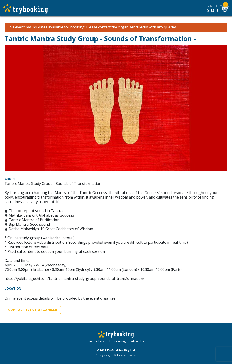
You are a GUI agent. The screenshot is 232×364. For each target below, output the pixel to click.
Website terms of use (125, 355)
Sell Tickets (96, 341)
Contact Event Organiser (32, 310)
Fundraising (117, 341)
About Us (137, 341)
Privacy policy (103, 355)
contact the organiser (116, 27)
